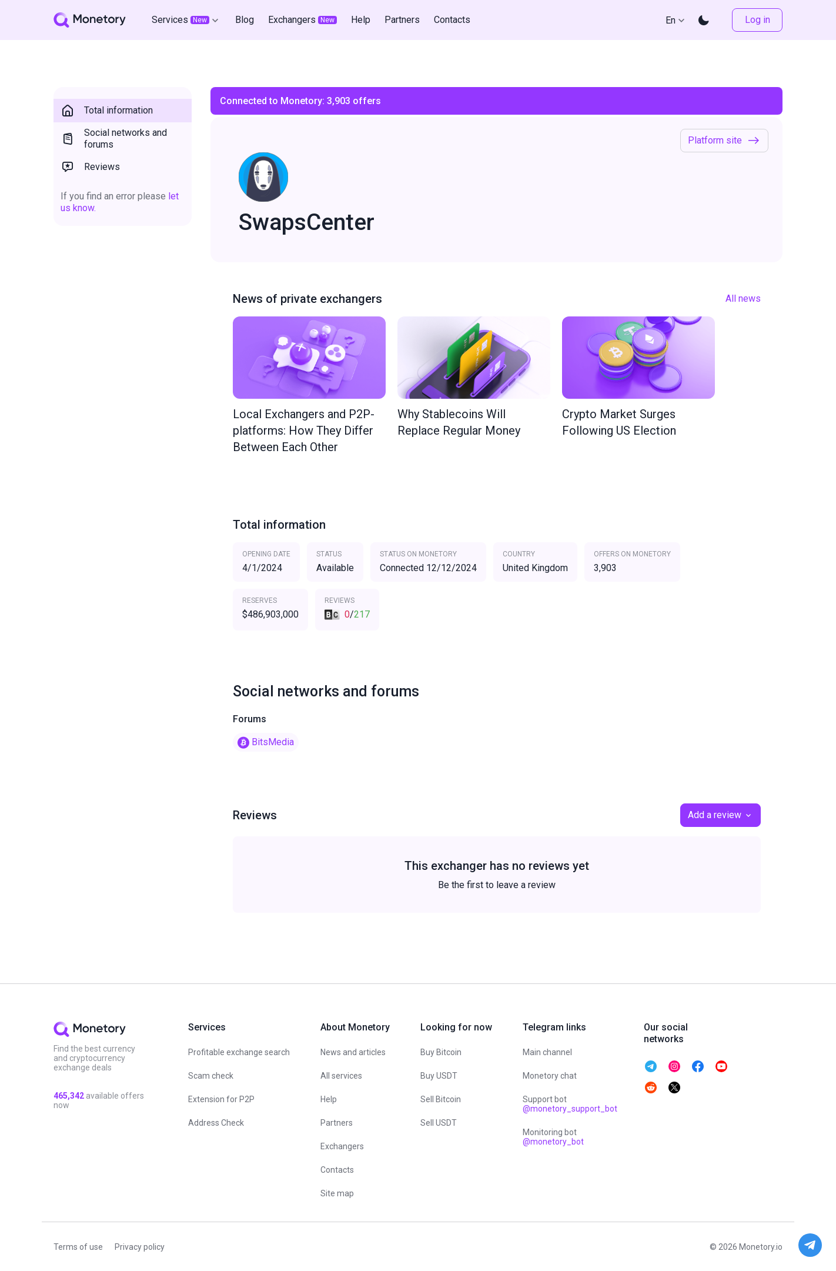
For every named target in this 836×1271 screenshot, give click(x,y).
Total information (107, 111)
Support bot (570, 1104)
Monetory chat (550, 1075)
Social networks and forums (114, 138)
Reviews (90, 167)
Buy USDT (438, 1075)
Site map (337, 1193)
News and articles (353, 1052)
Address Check (216, 1122)
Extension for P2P (221, 1099)
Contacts (337, 1170)
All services (341, 1075)
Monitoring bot (553, 1136)
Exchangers (342, 1146)
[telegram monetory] (651, 1066)
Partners (336, 1122)
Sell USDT (438, 1122)
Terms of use (78, 1247)
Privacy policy (140, 1247)
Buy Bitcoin (441, 1052)
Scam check (210, 1075)
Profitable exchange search (239, 1052)
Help (328, 1099)
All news (743, 298)
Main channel (547, 1052)
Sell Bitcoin (440, 1099)
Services (186, 20)
